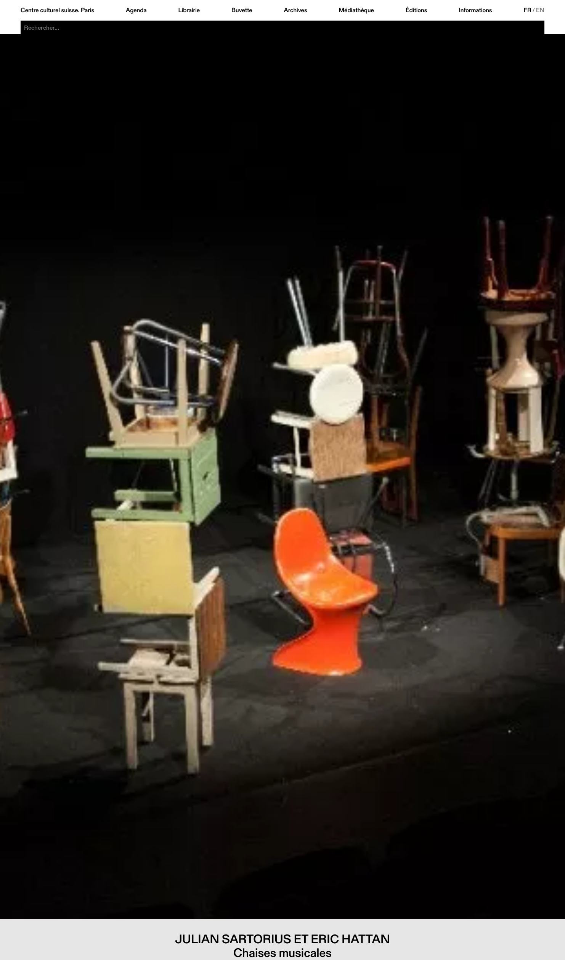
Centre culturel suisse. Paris (57, 10)
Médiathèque (356, 10)
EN (540, 10)
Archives (295, 10)
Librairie (189, 10)
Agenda (136, 10)
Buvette (241, 10)
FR (527, 10)
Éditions (416, 10)
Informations (475, 10)
